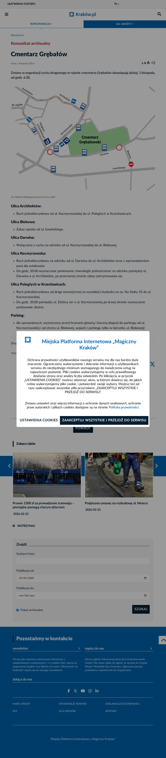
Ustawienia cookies (39, 420)
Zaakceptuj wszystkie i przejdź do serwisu (104, 420)
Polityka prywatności (124, 407)
